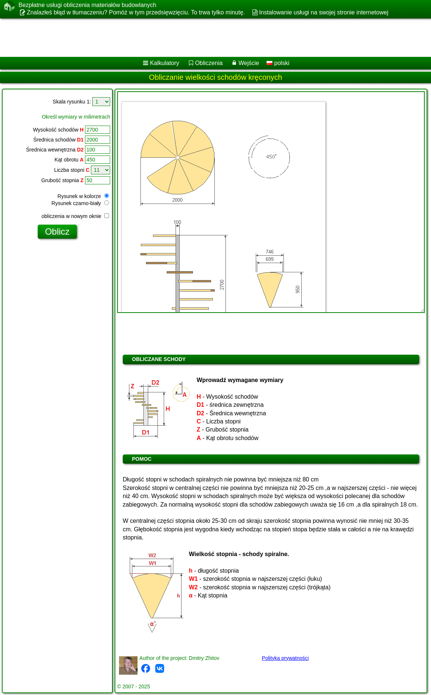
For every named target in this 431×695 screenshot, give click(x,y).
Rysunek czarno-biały (80, 203)
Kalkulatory (164, 63)
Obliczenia (209, 63)
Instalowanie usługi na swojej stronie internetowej (323, 12)
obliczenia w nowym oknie (75, 216)
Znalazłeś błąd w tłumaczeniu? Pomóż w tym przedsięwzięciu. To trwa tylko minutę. (136, 12)
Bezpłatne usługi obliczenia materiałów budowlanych (87, 5)
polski (278, 63)
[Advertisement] (207, 37)
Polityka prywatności (285, 658)
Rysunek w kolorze (83, 196)
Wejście (248, 63)
